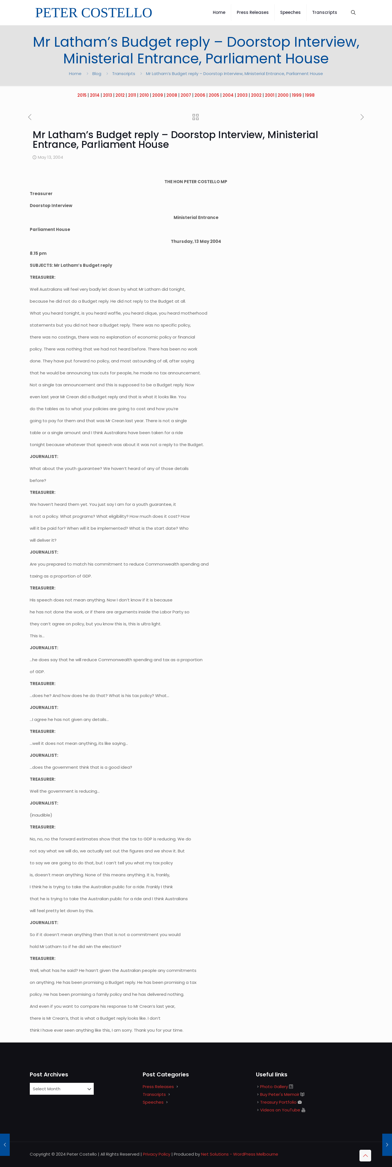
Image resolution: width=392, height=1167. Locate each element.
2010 (144, 95)
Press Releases (158, 1086)
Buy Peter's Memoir (279, 1094)
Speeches (153, 1102)
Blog (96, 73)
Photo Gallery (274, 1086)
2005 (214, 95)
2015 (82, 95)
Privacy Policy (156, 1154)
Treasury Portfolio (278, 1102)
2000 (283, 95)
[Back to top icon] (365, 1155)
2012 (120, 95)
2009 (157, 95)
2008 (171, 95)
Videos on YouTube (280, 1110)
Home (75, 73)
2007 (186, 95)
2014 (95, 95)
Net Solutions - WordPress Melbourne (239, 1154)
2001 (269, 95)
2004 (228, 95)
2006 (199, 95)
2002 (256, 95)
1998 (310, 95)
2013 (107, 95)
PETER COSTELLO (93, 12)
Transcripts (123, 73)
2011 (132, 95)
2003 (242, 95)
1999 (297, 95)
